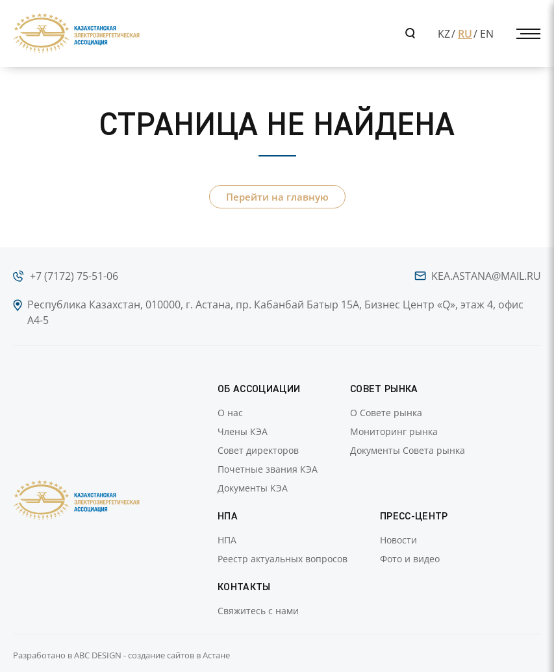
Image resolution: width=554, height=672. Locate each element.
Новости (398, 540)
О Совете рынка (386, 412)
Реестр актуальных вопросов (282, 559)
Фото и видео (410, 559)
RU (465, 34)
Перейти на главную (277, 196)
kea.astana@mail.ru (486, 276)
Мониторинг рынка (394, 431)
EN (487, 34)
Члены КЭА (243, 431)
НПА (227, 540)
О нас (230, 412)
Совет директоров (258, 450)
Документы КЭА (253, 488)
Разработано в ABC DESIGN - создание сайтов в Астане (121, 655)
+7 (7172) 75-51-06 (74, 276)
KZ (444, 34)
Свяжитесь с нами (258, 610)
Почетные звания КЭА (268, 469)
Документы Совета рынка (407, 450)
